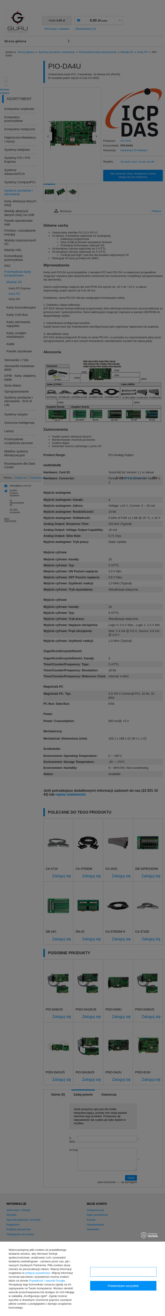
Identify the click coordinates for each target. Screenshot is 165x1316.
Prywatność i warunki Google (47, 1280)
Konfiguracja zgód (123, 1272)
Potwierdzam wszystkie (123, 1286)
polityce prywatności (37, 1273)
